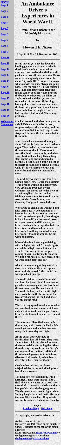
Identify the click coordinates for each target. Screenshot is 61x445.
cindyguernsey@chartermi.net (32, 438)
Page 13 (5, 75)
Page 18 (5, 104)
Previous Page (31, 408)
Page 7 (4, 40)
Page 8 (4, 45)
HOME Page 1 (5, 3)
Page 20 (5, 115)
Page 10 (5, 57)
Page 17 (5, 98)
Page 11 (5, 63)
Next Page (46, 408)
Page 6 (4, 34)
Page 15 (5, 86)
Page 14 (5, 80)
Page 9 (4, 51)
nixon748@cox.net (46, 432)
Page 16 (5, 92)
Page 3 (4, 16)
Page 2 (4, 11)
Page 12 (5, 69)
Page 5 (4, 28)
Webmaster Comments (7, 123)
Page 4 (4, 22)
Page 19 (5, 109)
